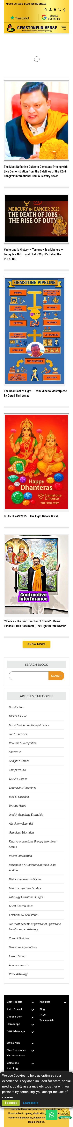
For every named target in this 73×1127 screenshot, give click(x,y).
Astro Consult (15, 1009)
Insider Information (20, 855)
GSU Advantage (16, 1031)
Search (56, 676)
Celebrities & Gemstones (23, 915)
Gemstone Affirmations (23, 947)
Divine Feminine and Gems (25, 879)
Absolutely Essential (21, 823)
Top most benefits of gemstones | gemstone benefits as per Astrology (35, 926)
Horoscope (13, 1024)
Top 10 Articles (18, 734)
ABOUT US (11, 4)
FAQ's (20, 4)
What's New (13, 1042)
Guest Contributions (21, 906)
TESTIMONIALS (38, 4)
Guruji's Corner (18, 778)
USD (64, 9)
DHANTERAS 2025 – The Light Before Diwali (31, 516)
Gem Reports (14, 1001)
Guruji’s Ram (16, 707)
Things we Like (17, 769)
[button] (63, 10)
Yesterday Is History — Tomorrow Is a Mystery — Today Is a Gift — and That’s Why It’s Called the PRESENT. (33, 254)
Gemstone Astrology (13, 1065)
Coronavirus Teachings (22, 787)
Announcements (19, 965)
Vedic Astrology (18, 974)
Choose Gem (14, 1016)
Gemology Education (21, 832)
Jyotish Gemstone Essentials (26, 814)
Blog (42, 1009)
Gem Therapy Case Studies (25, 888)
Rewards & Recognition (23, 743)
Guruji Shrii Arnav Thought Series (29, 725)
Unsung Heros (17, 805)
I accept (11, 1103)
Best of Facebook (19, 796)
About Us (45, 1001)
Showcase (15, 752)
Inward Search (17, 956)
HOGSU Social (17, 716)
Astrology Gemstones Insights (27, 897)
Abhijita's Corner (19, 761)
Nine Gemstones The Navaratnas (16, 1053)
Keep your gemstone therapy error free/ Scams (32, 844)
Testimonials (47, 1020)
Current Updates (19, 938)
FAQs (43, 1014)
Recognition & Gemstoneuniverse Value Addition (32, 867)
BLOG (27, 4)
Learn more (30, 1102)
